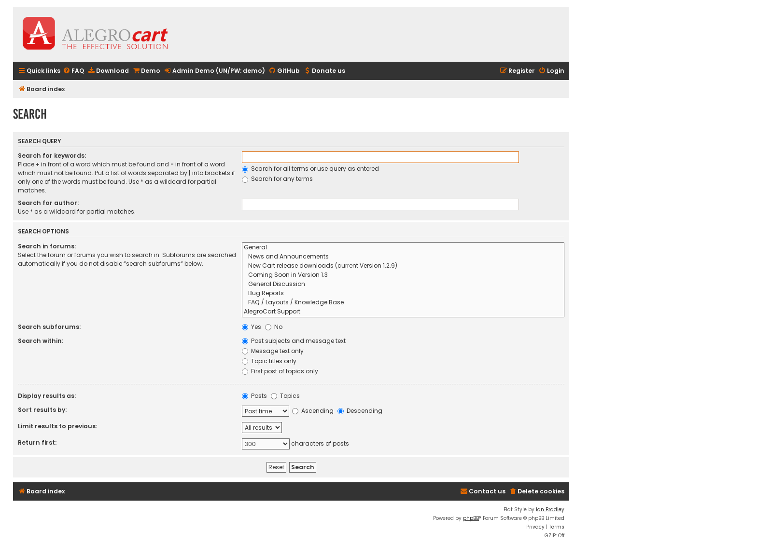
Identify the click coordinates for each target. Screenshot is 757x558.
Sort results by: (42, 410)
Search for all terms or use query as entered (310, 168)
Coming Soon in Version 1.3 (403, 275)
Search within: (40, 341)
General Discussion (403, 284)
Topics (285, 396)
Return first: (37, 442)
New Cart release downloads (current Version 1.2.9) (403, 266)
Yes (251, 327)
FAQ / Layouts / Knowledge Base (403, 302)
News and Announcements (403, 256)
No (273, 327)
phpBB (471, 518)
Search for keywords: (52, 155)
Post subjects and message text (294, 341)
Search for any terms (277, 179)
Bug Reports (403, 293)
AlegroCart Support (403, 311)
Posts (254, 396)
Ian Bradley (550, 509)
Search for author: (48, 203)
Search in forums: (47, 246)
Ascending (313, 411)
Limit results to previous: (57, 426)
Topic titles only (269, 361)
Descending (359, 411)
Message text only (273, 351)
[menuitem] (73, 71)
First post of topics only (280, 371)
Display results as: (47, 396)
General (403, 247)
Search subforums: (49, 327)
